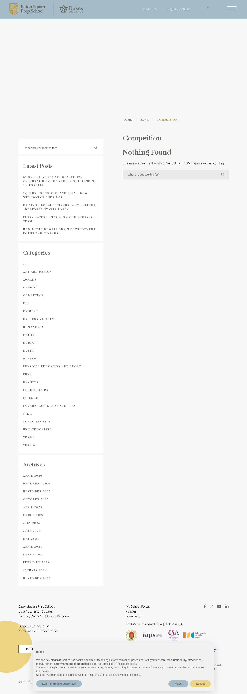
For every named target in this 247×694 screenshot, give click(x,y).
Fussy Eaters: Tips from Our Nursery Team (58, 219)
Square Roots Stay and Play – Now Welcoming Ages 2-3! (55, 195)
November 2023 (37, 578)
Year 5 (29, 437)
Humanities (33, 326)
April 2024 (32, 546)
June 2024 (32, 530)
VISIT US (149, 9)
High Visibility (174, 624)
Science (30, 397)
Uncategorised (37, 429)
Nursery (31, 358)
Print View (133, 624)
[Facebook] (205, 606)
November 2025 (37, 491)
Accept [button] (200, 683)
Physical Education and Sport (52, 366)
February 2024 (36, 562)
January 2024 (35, 570)
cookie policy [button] (128, 663)
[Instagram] (211, 606)
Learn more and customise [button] (59, 683)
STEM (27, 413)
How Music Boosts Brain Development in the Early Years (59, 231)
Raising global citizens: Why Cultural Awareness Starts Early (60, 207)
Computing (33, 295)
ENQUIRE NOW (177, 9)
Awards (30, 279)
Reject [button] (178, 683)
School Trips (35, 390)
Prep (27, 374)
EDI (26, 303)
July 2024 (31, 522)
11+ (25, 263)
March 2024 (33, 554)
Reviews (30, 382)
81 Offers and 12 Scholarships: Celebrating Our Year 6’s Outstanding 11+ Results (60, 181)
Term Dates (134, 616)
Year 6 (29, 445)
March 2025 (33, 515)
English (30, 311)
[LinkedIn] (227, 606)
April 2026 (32, 475)
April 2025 (32, 507)
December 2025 (37, 483)
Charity (30, 287)
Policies (131, 611)
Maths (28, 334)
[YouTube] (219, 606)
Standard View (152, 624)
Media (28, 342)
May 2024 (31, 538)
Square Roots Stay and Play (49, 405)
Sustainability (37, 421)
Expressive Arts (38, 319)
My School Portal (138, 606)
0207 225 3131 (39, 626)
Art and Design (37, 271)
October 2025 (36, 499)
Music (28, 350)
